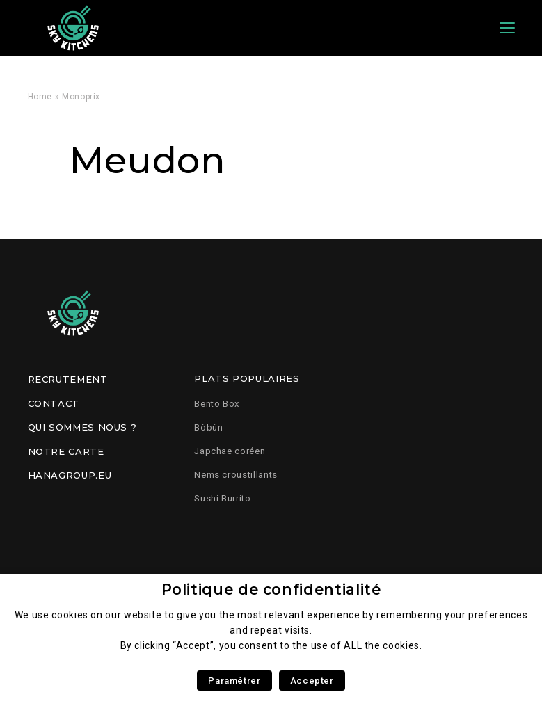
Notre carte (66, 451)
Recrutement (68, 379)
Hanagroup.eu (70, 475)
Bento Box (216, 404)
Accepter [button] (312, 680)
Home (40, 97)
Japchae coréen (229, 451)
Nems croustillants (236, 474)
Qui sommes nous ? (82, 427)
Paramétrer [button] (234, 680)
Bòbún (208, 427)
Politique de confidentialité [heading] (271, 589)
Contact (53, 403)
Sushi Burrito (222, 498)
